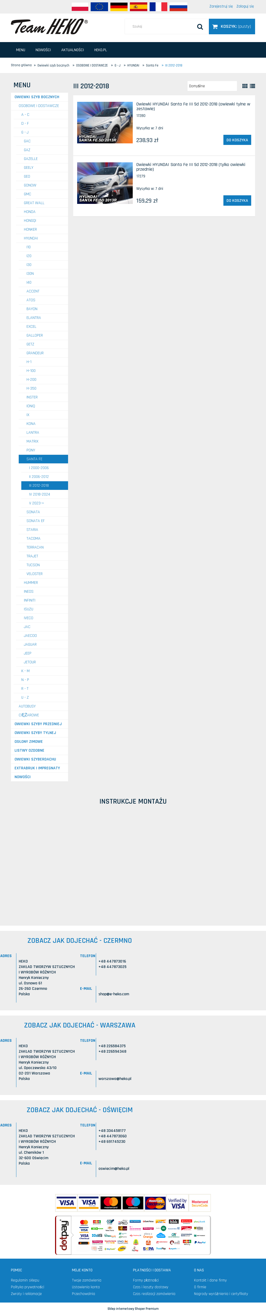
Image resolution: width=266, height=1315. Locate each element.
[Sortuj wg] (212, 86)
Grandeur (35, 353)
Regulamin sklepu (25, 1280)
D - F (25, 123)
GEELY (28, 167)
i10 (28, 247)
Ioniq (30, 406)
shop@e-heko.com (113, 994)
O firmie (200, 1287)
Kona (31, 423)
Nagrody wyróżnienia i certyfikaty (221, 1293)
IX (27, 415)
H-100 (31, 370)
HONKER (30, 229)
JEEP (27, 653)
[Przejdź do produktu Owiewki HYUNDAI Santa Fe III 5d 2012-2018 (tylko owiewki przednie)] (105, 183)
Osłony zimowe (29, 741)
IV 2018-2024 (39, 494)
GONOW (30, 185)
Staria (32, 529)
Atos (30, 300)
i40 (28, 282)
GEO (27, 176)
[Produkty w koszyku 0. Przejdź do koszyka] (232, 26)
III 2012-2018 (39, 485)
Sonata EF (35, 521)
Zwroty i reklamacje (26, 1293)
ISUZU (28, 609)
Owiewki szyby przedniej (38, 724)
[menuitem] (20, 50)
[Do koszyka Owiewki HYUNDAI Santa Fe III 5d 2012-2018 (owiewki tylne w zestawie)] (237, 140)
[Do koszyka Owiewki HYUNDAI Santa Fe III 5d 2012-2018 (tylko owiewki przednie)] (237, 200)
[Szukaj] (200, 26)
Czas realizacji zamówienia (154, 1293)
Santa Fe (34, 459)
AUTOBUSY (27, 706)
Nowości (23, 777)
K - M (25, 671)
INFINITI (29, 600)
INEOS (29, 591)
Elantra (33, 318)
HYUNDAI (31, 238)
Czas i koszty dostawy (150, 1287)
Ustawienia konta (86, 1287)
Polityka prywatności (27, 1287)
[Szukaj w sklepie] (166, 26)
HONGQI (30, 220)
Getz (30, 344)
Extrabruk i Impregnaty (37, 768)
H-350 (31, 388)
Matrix (32, 441)
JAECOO (30, 635)
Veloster (34, 574)
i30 (28, 265)
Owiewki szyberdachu (35, 759)
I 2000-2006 (39, 468)
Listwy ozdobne (29, 750)
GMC (27, 194)
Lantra (32, 432)
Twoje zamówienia (86, 1280)
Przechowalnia (83, 1293)
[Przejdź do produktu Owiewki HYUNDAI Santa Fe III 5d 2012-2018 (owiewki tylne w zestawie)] (105, 122)
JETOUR (30, 662)
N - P (25, 680)
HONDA (30, 212)
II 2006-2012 (39, 476)
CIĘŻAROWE (29, 715)
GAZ (27, 150)
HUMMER (31, 582)
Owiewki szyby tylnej (35, 733)
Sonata (33, 512)
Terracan (35, 547)
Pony (30, 450)
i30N (30, 273)
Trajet (32, 556)
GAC (27, 141)
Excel (31, 326)
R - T (25, 688)
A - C (25, 114)
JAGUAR (30, 644)
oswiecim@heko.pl (113, 1168)
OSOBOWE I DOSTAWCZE (39, 106)
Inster (32, 397)
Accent (32, 291)
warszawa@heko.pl (114, 1079)
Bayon (31, 309)
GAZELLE (31, 159)
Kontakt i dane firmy (210, 1280)
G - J (25, 132)
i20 (28, 256)
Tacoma (33, 538)
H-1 (28, 362)
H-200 (31, 379)
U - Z (25, 697)
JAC (27, 627)
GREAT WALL (34, 203)
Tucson (33, 565)
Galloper (34, 335)
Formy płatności (146, 1280)
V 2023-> (36, 503)
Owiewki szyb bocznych (37, 97)
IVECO (28, 618)
